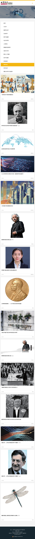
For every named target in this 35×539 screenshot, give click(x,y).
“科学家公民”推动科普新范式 (7, 94)
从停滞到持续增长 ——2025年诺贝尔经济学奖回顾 (11, 303)
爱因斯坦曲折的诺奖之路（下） (8, 239)
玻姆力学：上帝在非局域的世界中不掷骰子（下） (11, 442)
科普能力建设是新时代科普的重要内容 (9, 270)
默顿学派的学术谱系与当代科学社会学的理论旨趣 (11, 419)
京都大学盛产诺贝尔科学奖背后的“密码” (9, 332)
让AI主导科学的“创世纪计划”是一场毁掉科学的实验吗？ (13, 173)
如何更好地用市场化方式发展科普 (8, 148)
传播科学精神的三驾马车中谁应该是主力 (9, 387)
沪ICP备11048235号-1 (17, 534)
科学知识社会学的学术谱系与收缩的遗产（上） (11, 125)
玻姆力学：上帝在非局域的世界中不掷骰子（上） (11, 476)
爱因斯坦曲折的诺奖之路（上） (8, 355)
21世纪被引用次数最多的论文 (7, 205)
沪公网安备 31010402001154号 (17, 536)
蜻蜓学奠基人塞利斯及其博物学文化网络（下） (11, 515)
